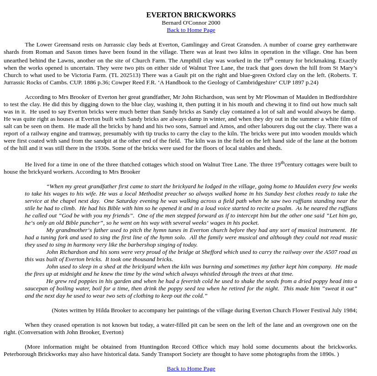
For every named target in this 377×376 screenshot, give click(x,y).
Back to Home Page (191, 29)
